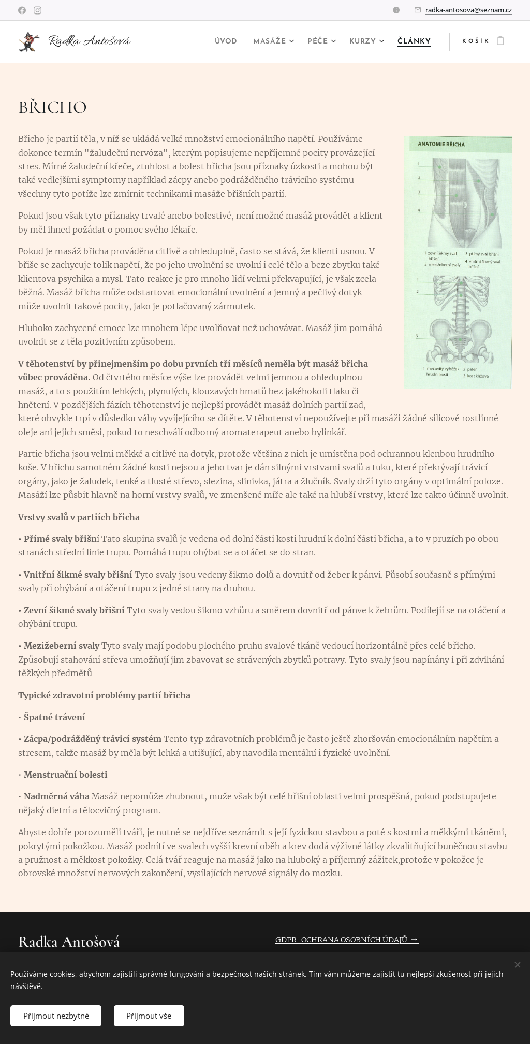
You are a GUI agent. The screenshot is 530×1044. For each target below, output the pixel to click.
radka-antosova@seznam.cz (468, 10)
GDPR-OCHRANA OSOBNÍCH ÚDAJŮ (341, 940)
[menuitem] (221, 42)
